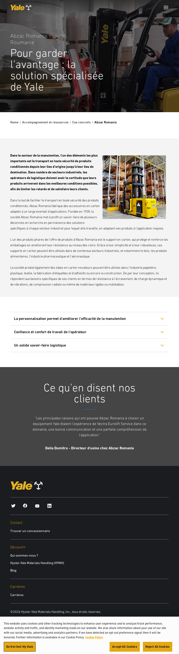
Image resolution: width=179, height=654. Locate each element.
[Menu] (166, 7)
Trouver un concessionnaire (30, 531)
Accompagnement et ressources (45, 122)
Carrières (17, 595)
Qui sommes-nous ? (24, 555)
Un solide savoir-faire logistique (40, 345)
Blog (13, 570)
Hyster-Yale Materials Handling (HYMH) (37, 563)
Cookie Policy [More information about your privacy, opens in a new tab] (94, 638)
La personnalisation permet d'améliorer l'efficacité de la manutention (70, 318)
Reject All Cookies (157, 648)
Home (14, 122)
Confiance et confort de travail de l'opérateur (50, 332)
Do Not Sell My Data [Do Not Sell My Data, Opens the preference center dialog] (19, 648)
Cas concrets (81, 122)
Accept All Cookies (124, 648)
